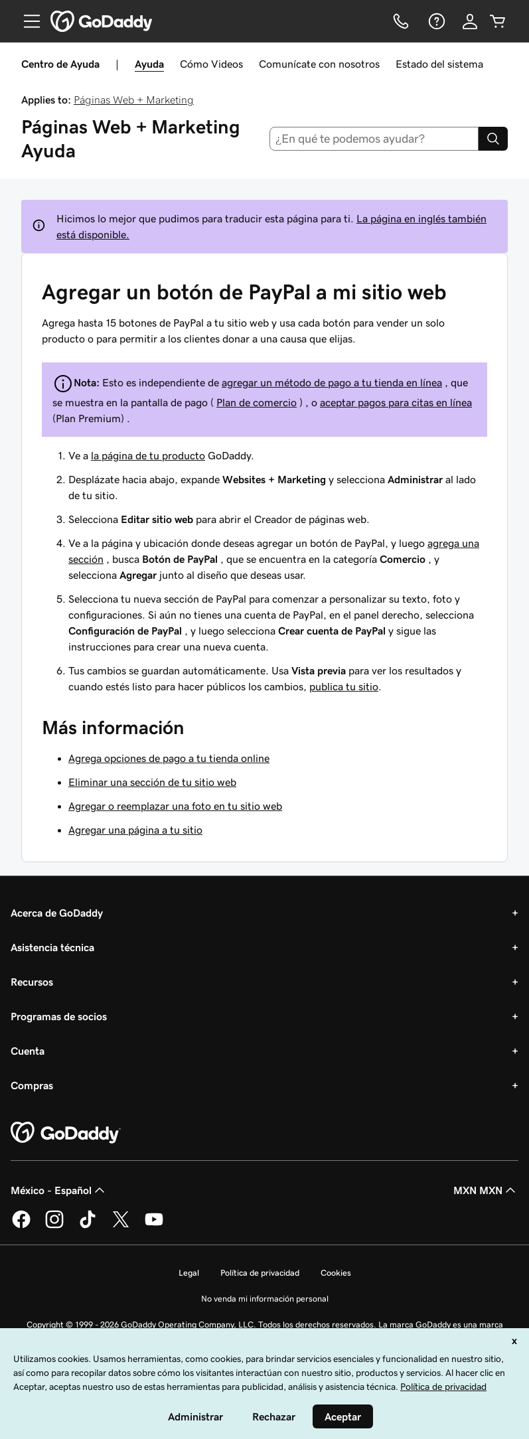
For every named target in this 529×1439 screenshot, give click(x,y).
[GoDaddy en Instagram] (54, 1226)
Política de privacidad (259, 1272)
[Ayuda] (435, 21)
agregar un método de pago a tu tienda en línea (332, 382)
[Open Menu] (26, 21)
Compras (32, 1085)
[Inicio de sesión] (470, 21)
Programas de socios (59, 1016)
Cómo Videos (211, 63)
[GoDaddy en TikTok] (87, 1226)
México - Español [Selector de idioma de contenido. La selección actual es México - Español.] (59, 1190)
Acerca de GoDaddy (57, 912)
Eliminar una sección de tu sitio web (152, 782)
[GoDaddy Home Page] (66, 1133)
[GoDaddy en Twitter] (120, 1226)
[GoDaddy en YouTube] (154, 1226)
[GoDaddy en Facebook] (21, 1226)
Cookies (336, 1272)
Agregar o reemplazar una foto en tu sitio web (175, 805)
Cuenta (27, 1050)
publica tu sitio (343, 686)
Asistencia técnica (52, 947)
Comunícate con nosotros (319, 63)
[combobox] (374, 139)
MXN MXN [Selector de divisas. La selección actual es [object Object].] (485, 1190)
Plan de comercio (256, 402)
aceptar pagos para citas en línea (396, 402)
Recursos (32, 981)
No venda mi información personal (265, 1298)
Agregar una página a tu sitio (135, 829)
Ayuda (149, 63)
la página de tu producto (148, 455)
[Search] (493, 139)
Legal (189, 1272)
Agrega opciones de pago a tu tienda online (168, 758)
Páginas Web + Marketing (134, 99)
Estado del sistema (439, 63)
